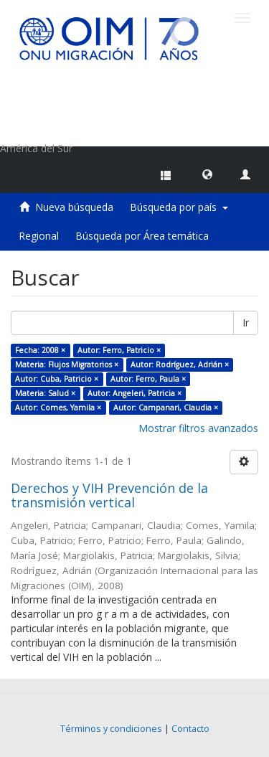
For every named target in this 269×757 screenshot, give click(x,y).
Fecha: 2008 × (40, 350)
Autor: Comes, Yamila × (58, 408)
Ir (245, 322)
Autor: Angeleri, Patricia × (134, 393)
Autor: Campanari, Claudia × (165, 408)
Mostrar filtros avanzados (198, 428)
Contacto (190, 729)
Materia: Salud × (45, 393)
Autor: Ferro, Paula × (148, 379)
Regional (39, 236)
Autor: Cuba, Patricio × (56, 379)
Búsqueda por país (179, 207)
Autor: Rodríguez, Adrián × (180, 364)
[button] (207, 173)
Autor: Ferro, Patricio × (119, 350)
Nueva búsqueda (74, 207)
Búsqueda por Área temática (142, 236)
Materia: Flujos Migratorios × (66, 364)
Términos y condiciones (111, 729)
